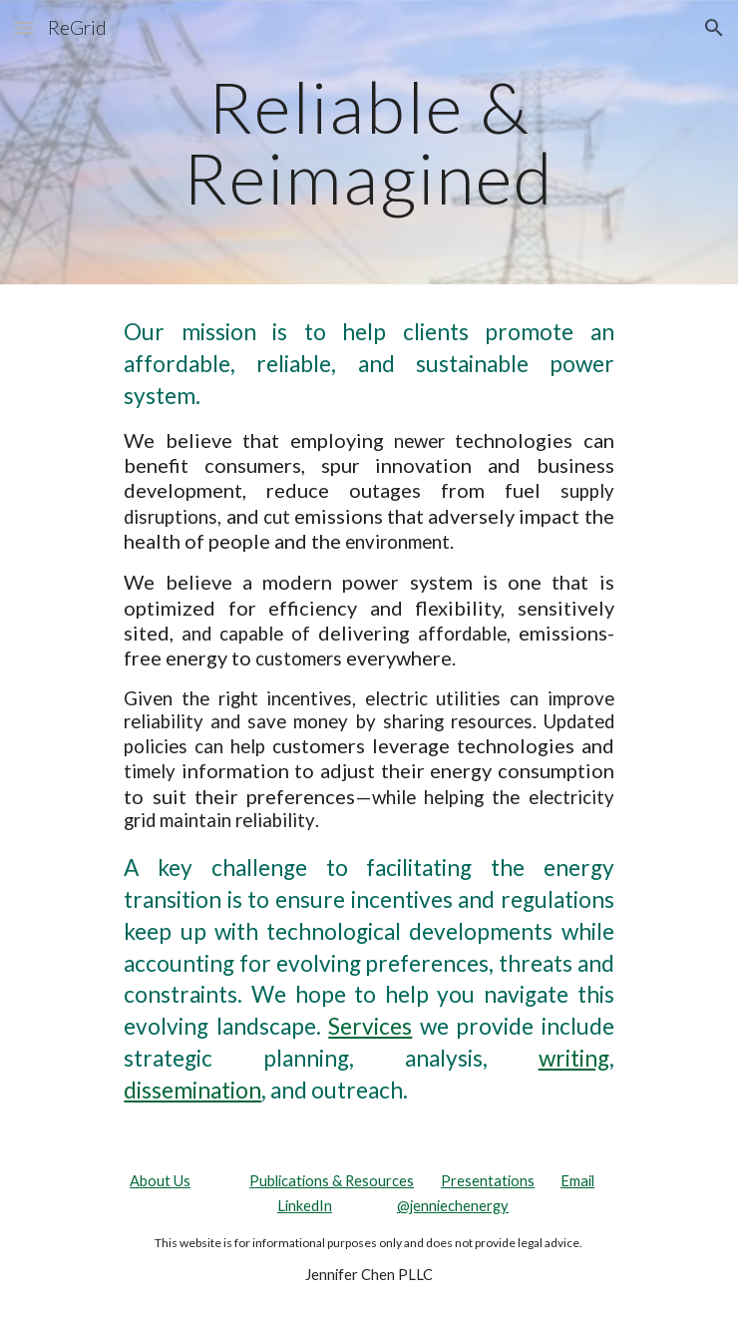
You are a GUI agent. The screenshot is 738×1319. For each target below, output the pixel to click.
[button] (24, 27)
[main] (368, 142)
